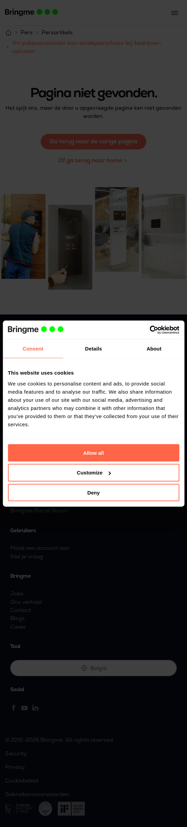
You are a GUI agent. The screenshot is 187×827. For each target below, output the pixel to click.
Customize (94, 472)
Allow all (93, 452)
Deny (93, 493)
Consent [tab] (33, 349)
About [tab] (154, 349)
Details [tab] (93, 349)
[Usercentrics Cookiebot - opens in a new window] (149, 329)
